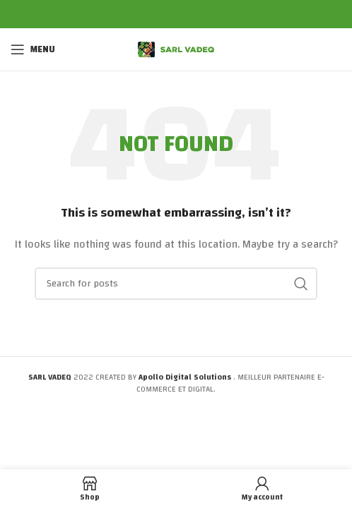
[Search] (176, 283)
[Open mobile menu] (33, 49)
